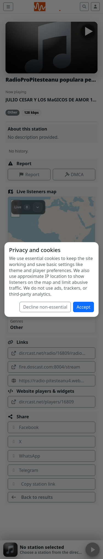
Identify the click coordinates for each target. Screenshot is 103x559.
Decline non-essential (45, 307)
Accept (83, 307)
